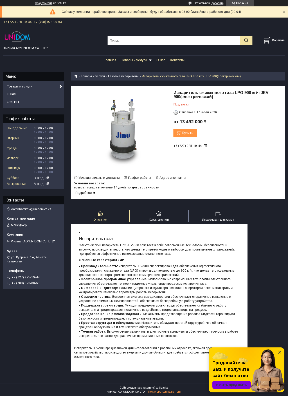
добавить (217, 3)
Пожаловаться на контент (164, 391)
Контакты (177, 60)
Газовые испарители (123, 76)
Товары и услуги (134, 60)
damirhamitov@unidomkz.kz (31, 209)
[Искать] (246, 40)
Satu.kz (163, 387)
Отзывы (13, 102)
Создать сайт (43, 3)
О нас (160, 60)
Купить (187, 133)
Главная (110, 60)
